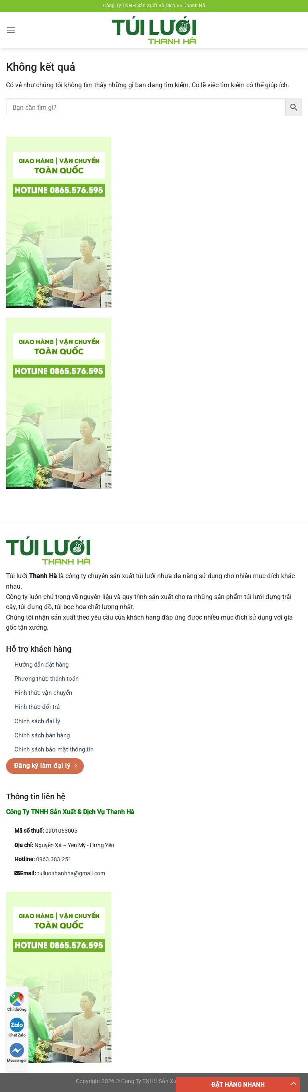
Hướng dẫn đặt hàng (41, 664)
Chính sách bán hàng (42, 735)
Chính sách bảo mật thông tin (53, 749)
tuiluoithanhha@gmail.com (71, 873)
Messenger (17, 1053)
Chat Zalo (17, 1027)
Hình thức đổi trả (37, 706)
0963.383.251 (53, 859)
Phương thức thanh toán (46, 678)
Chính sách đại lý (37, 721)
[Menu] (11, 30)
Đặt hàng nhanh (238, 1084)
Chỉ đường (16, 1002)
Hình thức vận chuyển (43, 692)
